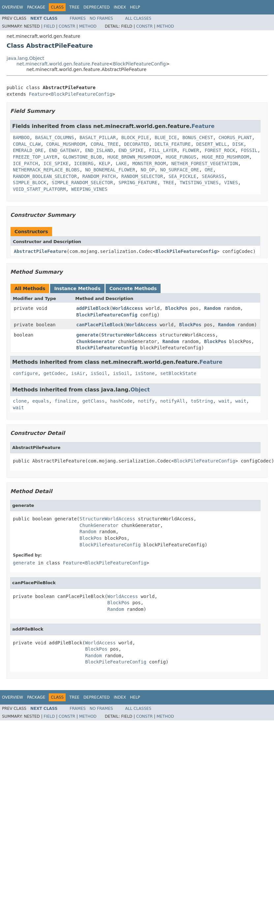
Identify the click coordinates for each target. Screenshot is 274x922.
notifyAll (172, 401)
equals (40, 401)
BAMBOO (21, 137)
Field (49, 26)
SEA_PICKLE (182, 176)
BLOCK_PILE (135, 137)
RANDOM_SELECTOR (142, 176)
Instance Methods (77, 288)
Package (36, 7)
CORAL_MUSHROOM (65, 144)
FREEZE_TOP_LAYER (35, 157)
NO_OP (148, 169)
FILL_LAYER (163, 150)
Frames (78, 18)
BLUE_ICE (166, 137)
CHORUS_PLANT (235, 137)
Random (212, 308)
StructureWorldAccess (129, 334)
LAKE (121, 163)
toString (202, 401)
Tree (74, 7)
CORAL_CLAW (27, 144)
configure (25, 373)
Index (120, 7)
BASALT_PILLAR (97, 137)
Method (88, 26)
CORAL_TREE (104, 144)
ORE (209, 169)
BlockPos (176, 308)
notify (146, 401)
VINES (231, 182)
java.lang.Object (25, 58)
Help (135, 7)
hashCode (121, 401)
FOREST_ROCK (220, 150)
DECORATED (136, 144)
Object (140, 389)
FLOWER (190, 150)
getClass (93, 401)
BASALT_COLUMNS (54, 137)
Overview (12, 7)
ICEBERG (83, 163)
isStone (145, 373)
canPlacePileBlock (99, 324)
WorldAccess (127, 308)
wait (224, 401)
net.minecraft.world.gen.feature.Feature (62, 63)
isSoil (99, 373)
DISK (238, 144)
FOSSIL (249, 150)
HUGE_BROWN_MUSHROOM (133, 157)
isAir (78, 373)
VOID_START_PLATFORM (39, 189)
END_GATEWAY (64, 150)
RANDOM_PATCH (99, 176)
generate (87, 334)
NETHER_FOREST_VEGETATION (204, 163)
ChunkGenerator (95, 341)
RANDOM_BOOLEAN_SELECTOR (45, 176)
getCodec (55, 373)
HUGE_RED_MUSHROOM (225, 157)
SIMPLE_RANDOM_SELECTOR (82, 182)
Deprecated (96, 7)
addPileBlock (92, 308)
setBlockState (178, 373)
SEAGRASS (213, 176)
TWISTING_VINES (199, 182)
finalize (65, 401)
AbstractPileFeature (40, 251)
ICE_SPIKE (56, 163)
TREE (168, 182)
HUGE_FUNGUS (181, 157)
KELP (104, 163)
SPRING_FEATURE (137, 182)
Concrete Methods (133, 288)
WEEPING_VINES (89, 189)
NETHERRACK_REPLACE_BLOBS (46, 169)
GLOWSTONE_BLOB (82, 157)
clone (20, 401)
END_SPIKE (130, 150)
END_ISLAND (99, 150)
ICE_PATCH (25, 163)
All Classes (138, 18)
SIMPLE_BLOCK (29, 182)
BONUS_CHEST (197, 137)
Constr (67, 26)
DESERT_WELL (211, 144)
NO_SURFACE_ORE (179, 169)
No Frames (101, 18)
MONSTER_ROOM (149, 163)
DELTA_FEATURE (173, 144)
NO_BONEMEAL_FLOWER (110, 169)
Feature (38, 94)
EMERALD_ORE (28, 150)
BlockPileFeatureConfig (139, 63)
